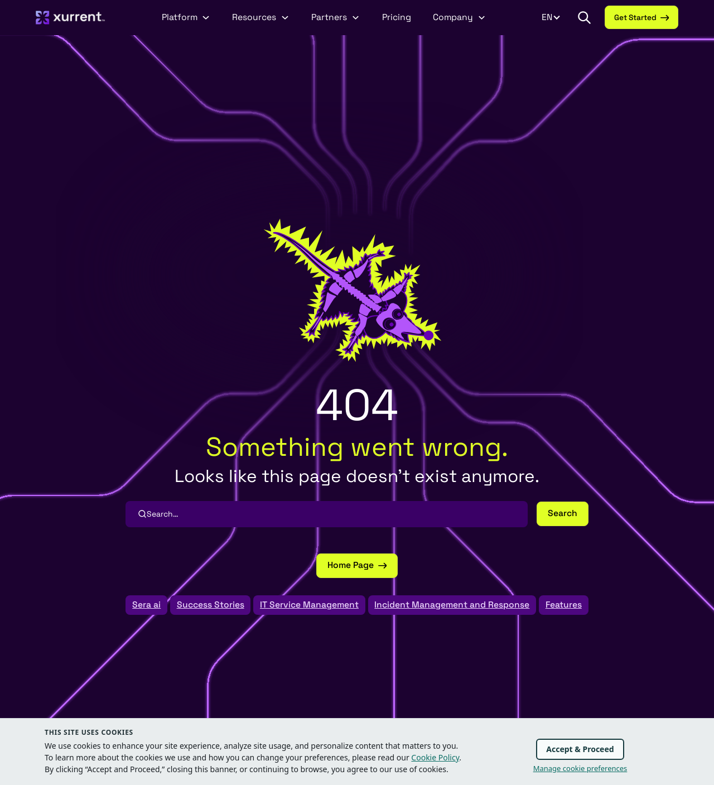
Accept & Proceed (580, 749)
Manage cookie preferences (580, 768)
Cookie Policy (435, 757)
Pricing (396, 17)
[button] (584, 17)
